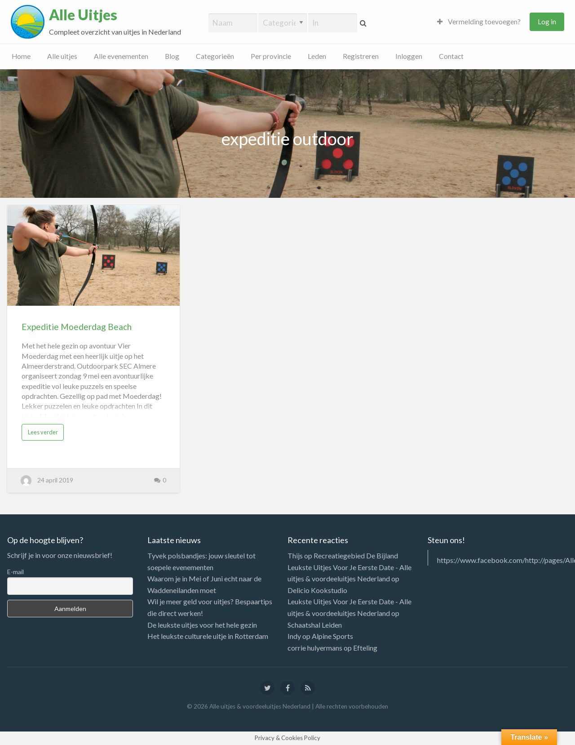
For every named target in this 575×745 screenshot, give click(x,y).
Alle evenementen (121, 56)
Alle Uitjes (83, 14)
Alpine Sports (332, 636)
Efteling (365, 647)
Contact (451, 56)
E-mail (15, 571)
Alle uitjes (62, 56)
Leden (317, 56)
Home (21, 56)
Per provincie (271, 56)
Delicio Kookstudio (317, 590)
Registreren (361, 56)
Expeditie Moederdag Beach (77, 326)
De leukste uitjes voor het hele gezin (202, 624)
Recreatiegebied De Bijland (356, 555)
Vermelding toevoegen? (479, 22)
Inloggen (408, 56)
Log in (547, 22)
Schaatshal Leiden (315, 624)
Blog (172, 56)
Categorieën (215, 56)
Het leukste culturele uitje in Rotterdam (207, 636)
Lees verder (43, 432)
